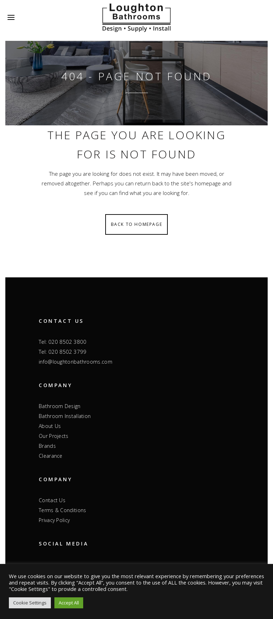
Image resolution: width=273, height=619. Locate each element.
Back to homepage (136, 224)
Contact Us (52, 500)
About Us (50, 426)
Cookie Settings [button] (30, 602)
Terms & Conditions (62, 510)
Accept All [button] (69, 602)
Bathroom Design (60, 406)
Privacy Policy (54, 520)
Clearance (51, 455)
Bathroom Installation (65, 416)
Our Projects (54, 436)
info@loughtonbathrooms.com (75, 361)
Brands (47, 445)
